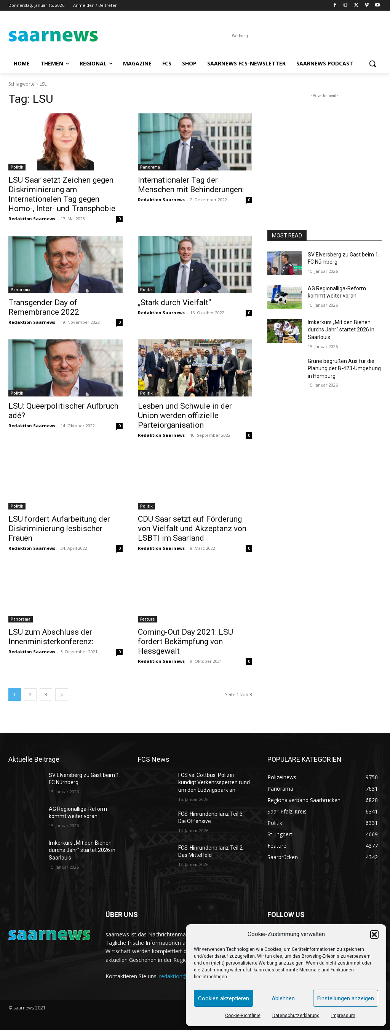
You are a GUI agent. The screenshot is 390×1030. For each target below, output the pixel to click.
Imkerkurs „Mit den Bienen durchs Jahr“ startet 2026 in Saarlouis (341, 329)
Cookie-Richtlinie (243, 1015)
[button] (374, 934)
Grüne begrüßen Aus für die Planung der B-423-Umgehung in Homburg (344, 368)
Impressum (343, 1015)
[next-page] (61, 694)
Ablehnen (283, 998)
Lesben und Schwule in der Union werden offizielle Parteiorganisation (185, 415)
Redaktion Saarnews (31, 218)
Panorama (150, 167)
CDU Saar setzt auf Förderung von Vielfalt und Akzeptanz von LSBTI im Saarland (192, 528)
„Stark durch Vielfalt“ (174, 302)
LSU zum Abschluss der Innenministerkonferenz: (50, 636)
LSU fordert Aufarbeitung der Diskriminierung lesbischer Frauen (59, 528)
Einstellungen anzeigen (345, 998)
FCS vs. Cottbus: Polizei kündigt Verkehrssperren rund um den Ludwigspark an (214, 782)
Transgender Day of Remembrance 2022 (43, 307)
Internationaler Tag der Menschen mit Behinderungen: (191, 184)
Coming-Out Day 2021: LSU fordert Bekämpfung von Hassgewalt (185, 641)
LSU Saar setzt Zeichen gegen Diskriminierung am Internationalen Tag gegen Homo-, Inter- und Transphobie (61, 194)
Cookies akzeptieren (223, 998)
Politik (17, 167)
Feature (147, 619)
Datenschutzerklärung (296, 1015)
